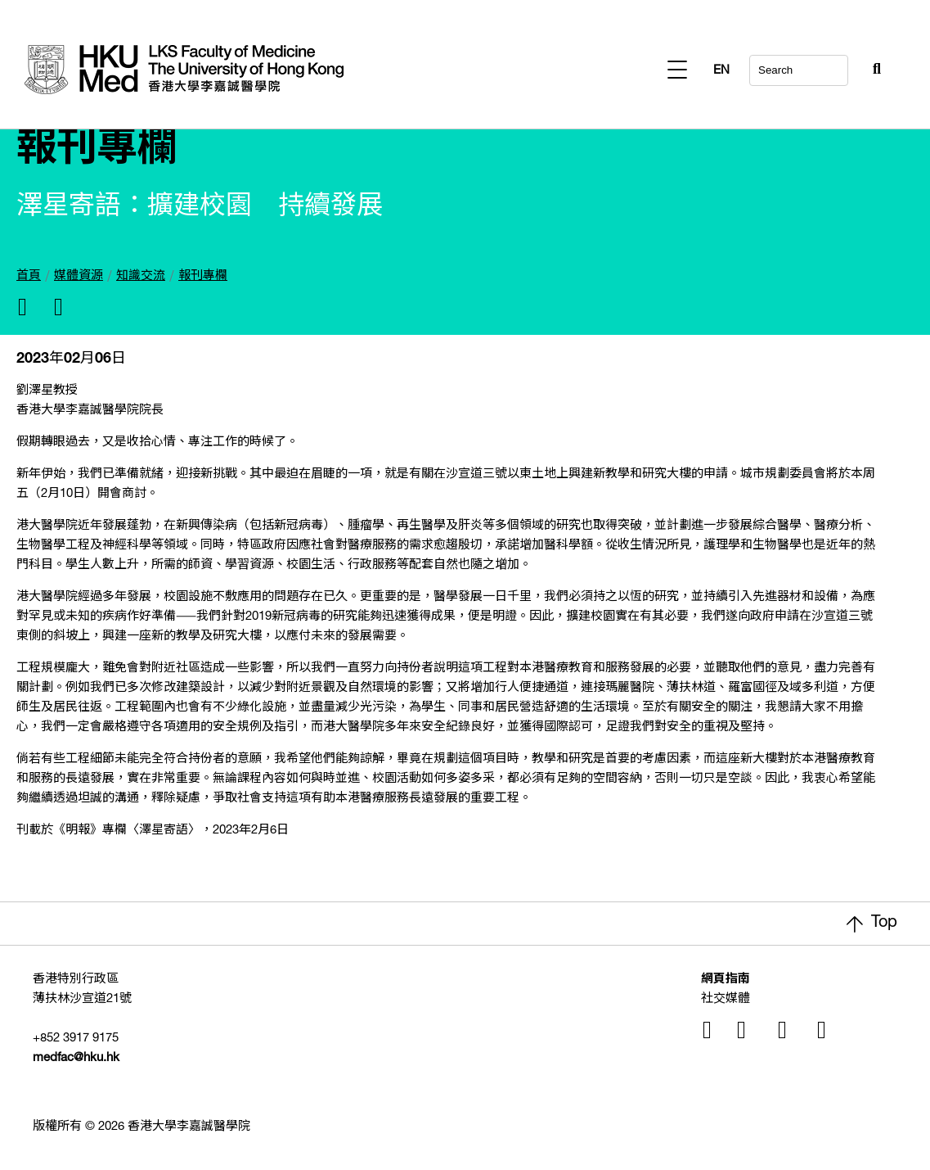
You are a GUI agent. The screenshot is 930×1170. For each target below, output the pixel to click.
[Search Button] (836, 65)
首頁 (28, 276)
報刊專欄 (202, 276)
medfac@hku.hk (76, 1058)
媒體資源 (78, 276)
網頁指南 (725, 979)
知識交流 (140, 276)
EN (873, 71)
